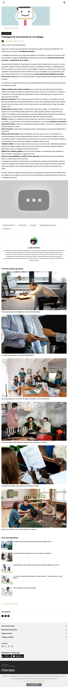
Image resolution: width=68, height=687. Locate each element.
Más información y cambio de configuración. (34, 681)
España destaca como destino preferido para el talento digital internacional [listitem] (36, 565)
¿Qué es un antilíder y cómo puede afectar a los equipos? (19, 529)
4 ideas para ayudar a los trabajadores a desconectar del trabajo (20, 312)
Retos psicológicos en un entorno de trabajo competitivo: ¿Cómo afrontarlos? (25, 399)
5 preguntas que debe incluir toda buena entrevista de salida (20, 486)
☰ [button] (4, 2)
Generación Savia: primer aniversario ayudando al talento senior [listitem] (32, 541)
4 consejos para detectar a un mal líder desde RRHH (17, 355)
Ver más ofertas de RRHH (10, 604)
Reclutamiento (5, 446)
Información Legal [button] (7, 626)
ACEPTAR (34, 684)
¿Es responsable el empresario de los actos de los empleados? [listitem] (32, 553)
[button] (64, 2)
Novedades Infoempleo (7, 572)
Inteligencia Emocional (47, 225)
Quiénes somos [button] (6, 633)
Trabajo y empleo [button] (7, 637)
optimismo (6, 229)
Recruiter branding (6, 583)
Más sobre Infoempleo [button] (9, 630)
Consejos (4, 272)
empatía (33, 225)
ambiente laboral (8, 225)
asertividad (22, 225)
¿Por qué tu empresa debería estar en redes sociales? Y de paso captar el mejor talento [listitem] (37, 577)
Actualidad (6, 33)
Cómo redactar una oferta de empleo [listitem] (24, 588)
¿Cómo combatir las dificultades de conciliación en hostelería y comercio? (24, 442)
